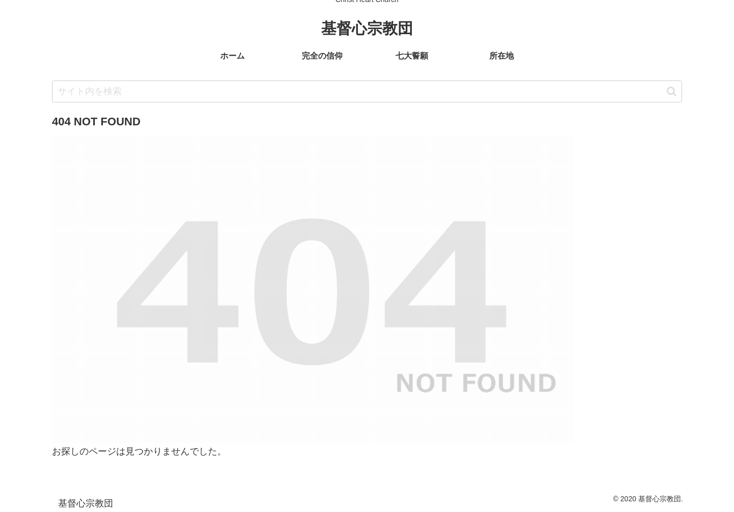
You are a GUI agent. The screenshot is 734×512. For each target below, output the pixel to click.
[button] (671, 91)
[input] (367, 91)
